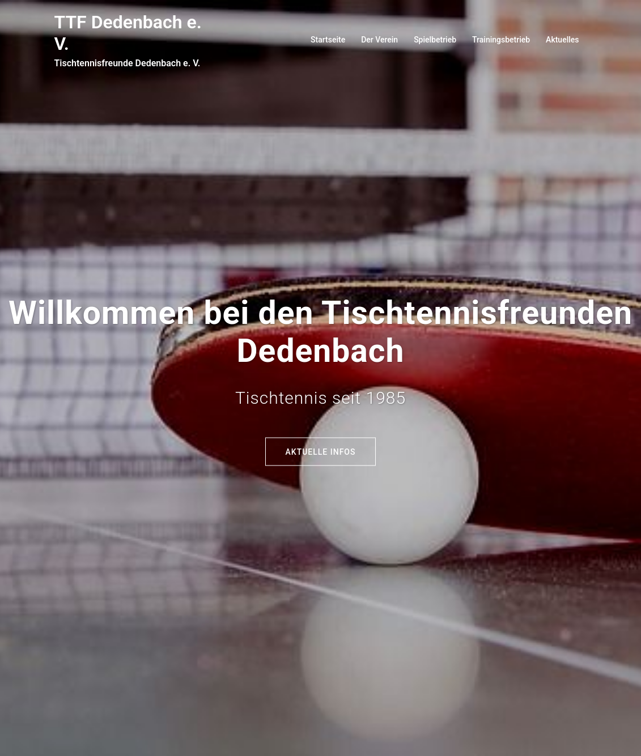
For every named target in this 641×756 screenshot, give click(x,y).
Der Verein (379, 39)
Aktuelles (562, 39)
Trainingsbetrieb (501, 39)
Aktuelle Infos (321, 451)
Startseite (328, 39)
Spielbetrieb (435, 39)
